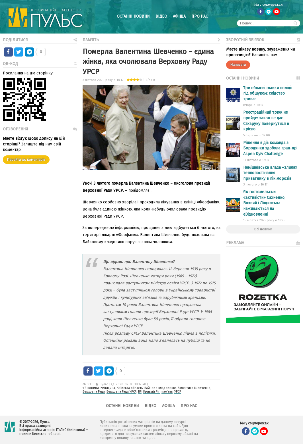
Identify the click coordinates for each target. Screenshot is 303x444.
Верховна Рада (94, 391)
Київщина (108, 388)
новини (93, 388)
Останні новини (133, 16)
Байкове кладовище (160, 388)
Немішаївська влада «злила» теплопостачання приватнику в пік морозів (270, 173)
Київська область (130, 388)
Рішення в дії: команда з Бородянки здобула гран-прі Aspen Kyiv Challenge (270, 148)
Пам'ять (151, 39)
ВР (140, 391)
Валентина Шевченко (194, 388)
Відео (161, 16)
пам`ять (167, 391)
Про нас (199, 16)
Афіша (179, 16)
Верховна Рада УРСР (121, 391)
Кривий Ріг (151, 391)
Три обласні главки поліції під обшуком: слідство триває (267, 93)
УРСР (177, 391)
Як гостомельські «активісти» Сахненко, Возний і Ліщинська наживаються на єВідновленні (264, 202)
